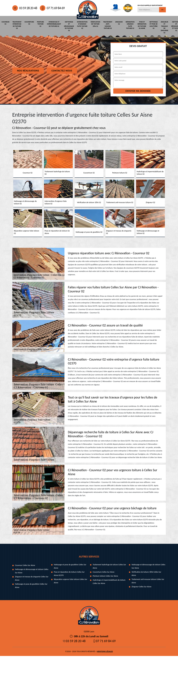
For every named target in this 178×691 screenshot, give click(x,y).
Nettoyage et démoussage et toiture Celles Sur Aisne (31, 571)
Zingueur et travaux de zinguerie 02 (160, 27)
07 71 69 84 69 (52, 8)
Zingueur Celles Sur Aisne (141, 586)
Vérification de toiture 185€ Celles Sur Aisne (146, 573)
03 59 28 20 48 (24, 8)
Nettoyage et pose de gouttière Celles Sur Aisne (31, 585)
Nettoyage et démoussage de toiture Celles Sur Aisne (148, 566)
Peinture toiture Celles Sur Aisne (105, 576)
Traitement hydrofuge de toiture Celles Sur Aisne (109, 566)
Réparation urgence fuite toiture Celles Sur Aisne (70, 581)
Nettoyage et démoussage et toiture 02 (172, 26)
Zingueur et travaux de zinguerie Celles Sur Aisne (31, 578)
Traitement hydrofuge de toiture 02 (16, 25)
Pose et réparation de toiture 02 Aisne (138, 25)
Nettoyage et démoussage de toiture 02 (67, 26)
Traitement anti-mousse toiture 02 (105, 25)
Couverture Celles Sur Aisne (104, 572)
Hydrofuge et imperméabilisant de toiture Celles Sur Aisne (109, 581)
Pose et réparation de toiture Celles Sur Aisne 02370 (69, 573)
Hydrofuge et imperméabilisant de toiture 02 (53, 24)
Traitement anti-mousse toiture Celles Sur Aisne (148, 581)
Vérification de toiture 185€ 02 (93, 24)
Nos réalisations (28, 70)
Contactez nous (61, 70)
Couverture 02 (28, 23)
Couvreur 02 (5, 23)
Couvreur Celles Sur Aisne (25, 565)
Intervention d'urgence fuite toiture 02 (80, 25)
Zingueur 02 (116, 23)
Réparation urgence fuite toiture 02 (126, 25)
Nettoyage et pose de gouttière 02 (150, 25)
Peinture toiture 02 (39, 24)
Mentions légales (105, 651)
